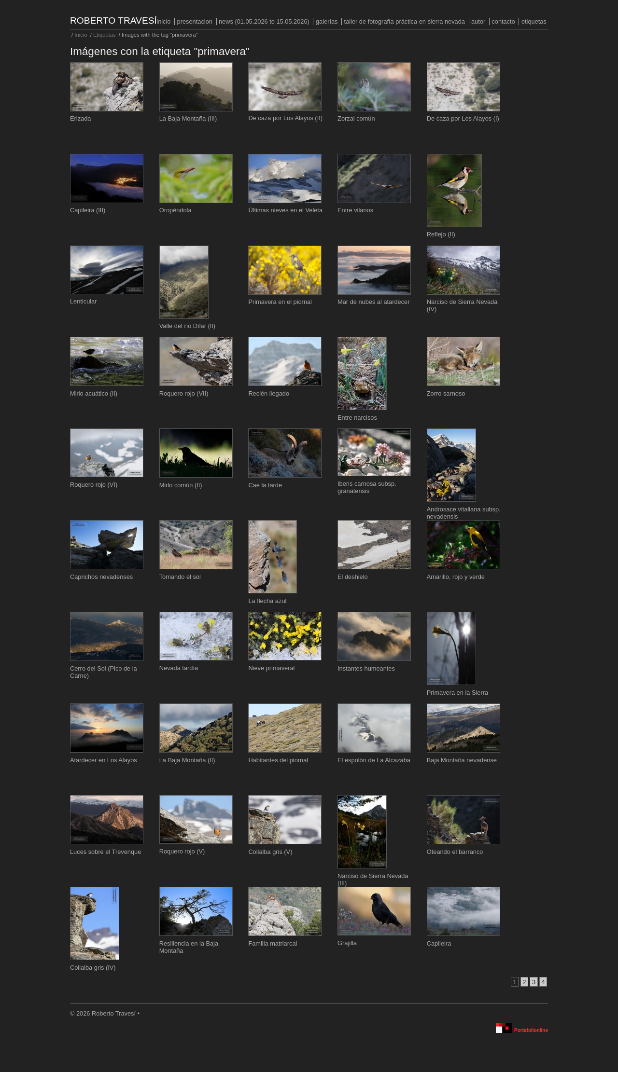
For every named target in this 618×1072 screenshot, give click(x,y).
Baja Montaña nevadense (462, 760)
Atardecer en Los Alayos (103, 760)
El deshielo (352, 576)
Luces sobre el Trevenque (105, 851)
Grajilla (347, 943)
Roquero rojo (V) (182, 851)
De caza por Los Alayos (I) (463, 118)
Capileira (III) (87, 210)
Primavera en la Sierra (457, 692)
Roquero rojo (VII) (184, 393)
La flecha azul (267, 601)
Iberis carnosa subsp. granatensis (366, 487)
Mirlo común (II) (180, 485)
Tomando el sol (180, 576)
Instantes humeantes (366, 668)
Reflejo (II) (441, 234)
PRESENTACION (194, 21)
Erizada (80, 118)
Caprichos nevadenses (101, 576)
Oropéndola (175, 210)
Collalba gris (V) (270, 851)
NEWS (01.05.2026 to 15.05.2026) (264, 21)
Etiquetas (534, 21)
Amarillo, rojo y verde (456, 576)
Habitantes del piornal (278, 760)
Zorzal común (356, 118)
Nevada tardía (178, 668)
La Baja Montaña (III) (188, 118)
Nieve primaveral (271, 668)
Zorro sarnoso (446, 393)
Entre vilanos (355, 210)
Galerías (327, 21)
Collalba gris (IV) (93, 967)
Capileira (439, 943)
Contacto (503, 21)
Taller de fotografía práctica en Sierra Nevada (404, 21)
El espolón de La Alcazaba (373, 760)
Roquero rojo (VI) (93, 484)
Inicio (163, 21)
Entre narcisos (357, 417)
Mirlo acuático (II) (93, 393)
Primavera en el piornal (280, 301)
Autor (478, 21)
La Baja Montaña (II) (187, 760)
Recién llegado (268, 393)
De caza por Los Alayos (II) (285, 118)
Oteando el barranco (455, 851)
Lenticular (83, 301)
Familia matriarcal (272, 943)
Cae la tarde (265, 485)
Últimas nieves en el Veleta (285, 210)
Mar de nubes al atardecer (373, 301)
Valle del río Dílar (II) (187, 326)
